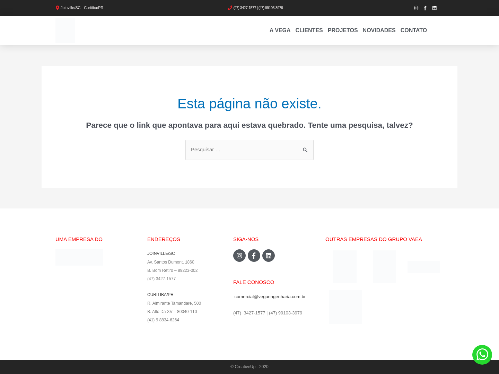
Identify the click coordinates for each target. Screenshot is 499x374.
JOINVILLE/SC (161, 253)
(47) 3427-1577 (161, 278)
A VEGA (280, 30)
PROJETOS (343, 30)
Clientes (309, 30)
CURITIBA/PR (160, 294)
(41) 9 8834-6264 (163, 319)
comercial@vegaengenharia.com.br (270, 296)
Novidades (379, 30)
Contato (414, 30)
